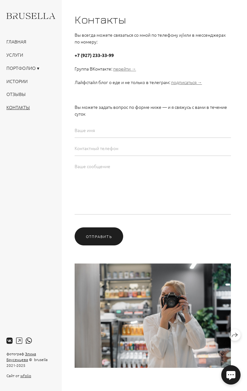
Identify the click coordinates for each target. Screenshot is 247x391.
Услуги (14, 55)
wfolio (25, 375)
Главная (16, 41)
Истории (17, 81)
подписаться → (186, 82)
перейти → (124, 68)
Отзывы (16, 94)
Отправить (99, 236)
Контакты (18, 107)
